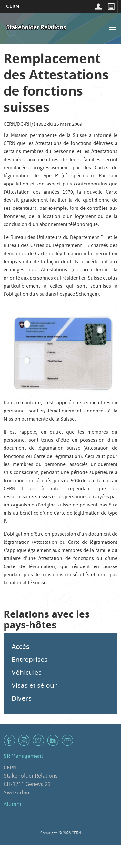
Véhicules (27, 672)
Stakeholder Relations (36, 28)
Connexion (98, 6)
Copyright (49, 833)
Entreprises (30, 659)
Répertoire (111, 6)
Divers (22, 698)
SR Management (23, 756)
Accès (20, 646)
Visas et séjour (34, 685)
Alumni (12, 804)
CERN (12, 6)
